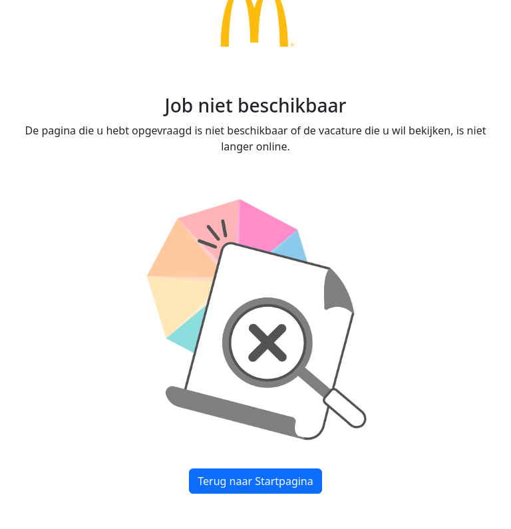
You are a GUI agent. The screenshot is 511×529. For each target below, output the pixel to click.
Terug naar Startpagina (255, 481)
